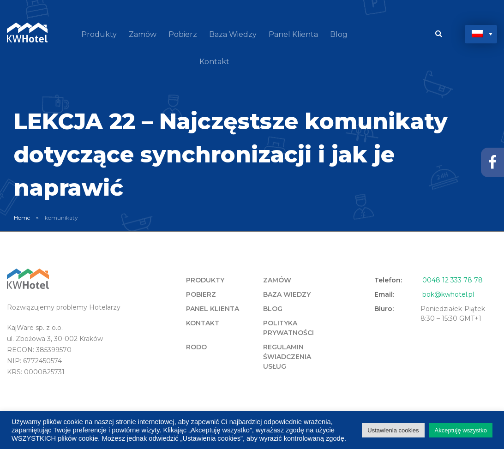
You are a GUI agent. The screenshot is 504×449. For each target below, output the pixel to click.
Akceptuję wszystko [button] (461, 430)
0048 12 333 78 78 (452, 280)
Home (22, 217)
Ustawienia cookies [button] (393, 430)
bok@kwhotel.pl (448, 294)
